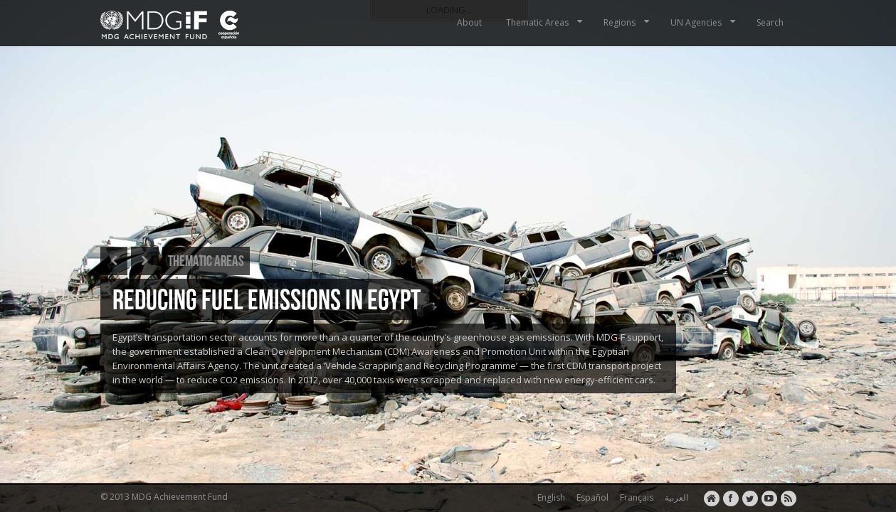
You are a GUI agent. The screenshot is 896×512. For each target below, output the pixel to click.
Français (634, 497)
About (469, 22)
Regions (628, 22)
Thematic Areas (545, 22)
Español (590, 497)
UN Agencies (704, 22)
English (549, 497)
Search (770, 22)
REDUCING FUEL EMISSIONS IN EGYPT (266, 299)
